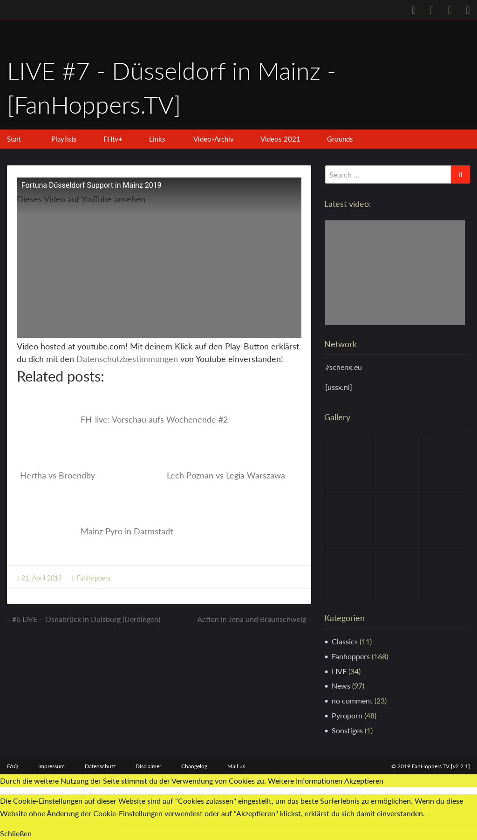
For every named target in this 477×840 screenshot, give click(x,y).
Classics (345, 641)
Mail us (236, 766)
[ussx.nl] (338, 386)
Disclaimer (148, 766)
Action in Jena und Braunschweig (251, 619)
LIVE (339, 671)
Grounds (340, 139)
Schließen (16, 833)
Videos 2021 (280, 139)
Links (157, 139)
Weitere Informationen (305, 780)
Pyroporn (347, 715)
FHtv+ (113, 139)
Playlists (64, 139)
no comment (352, 700)
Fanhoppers (93, 578)
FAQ (12, 766)
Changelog (194, 766)
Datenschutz (100, 766)
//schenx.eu (343, 366)
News (341, 685)
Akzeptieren (363, 781)
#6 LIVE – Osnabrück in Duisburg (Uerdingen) (86, 619)
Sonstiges (347, 730)
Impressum (51, 766)
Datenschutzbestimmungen (127, 359)
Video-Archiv (213, 139)
